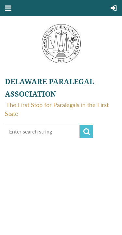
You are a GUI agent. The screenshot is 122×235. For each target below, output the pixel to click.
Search (86, 131)
